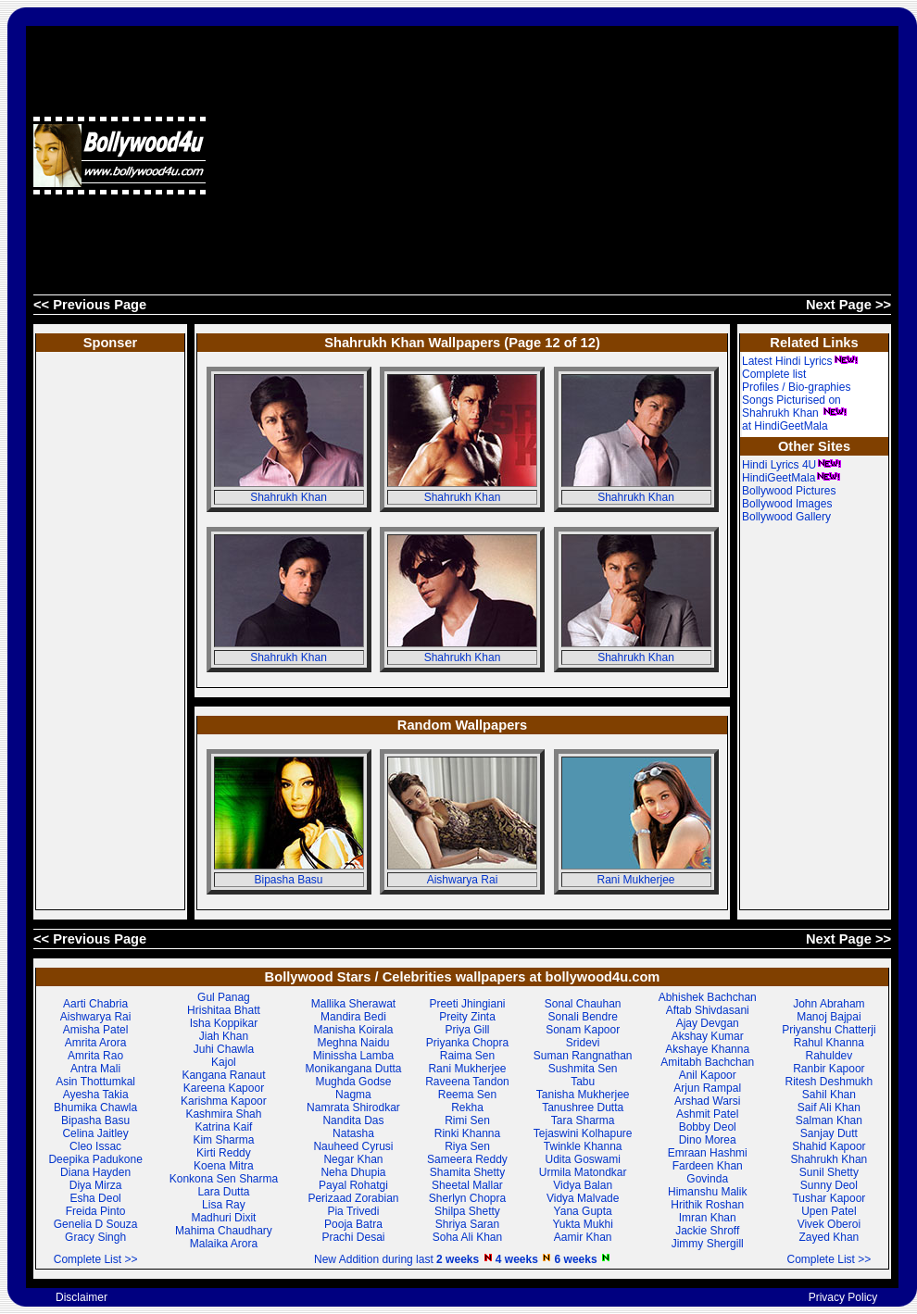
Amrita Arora (96, 1042)
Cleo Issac (95, 1146)
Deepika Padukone (95, 1159)
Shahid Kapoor (828, 1146)
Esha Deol (94, 1198)
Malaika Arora (224, 1243)
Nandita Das (352, 1120)
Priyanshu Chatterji (828, 1029)
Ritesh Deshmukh (829, 1081)
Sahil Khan (829, 1094)
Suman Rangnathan (583, 1055)
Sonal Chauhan (583, 1003)
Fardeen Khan (707, 1165)
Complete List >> (96, 1259)
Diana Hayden (95, 1172)
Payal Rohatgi (353, 1185)
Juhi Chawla (224, 1049)
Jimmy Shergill (708, 1243)
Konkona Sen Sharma (224, 1178)
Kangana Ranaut (223, 1075)
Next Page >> (848, 304)
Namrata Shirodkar (353, 1107)
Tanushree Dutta (582, 1107)
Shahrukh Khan (288, 497)
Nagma (353, 1094)
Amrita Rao (95, 1055)
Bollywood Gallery (786, 516)
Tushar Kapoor (828, 1198)
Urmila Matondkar (583, 1172)
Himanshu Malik (707, 1191)
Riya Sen (467, 1146)
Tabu (583, 1081)
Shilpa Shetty (467, 1211)
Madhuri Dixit (223, 1217)
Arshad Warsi (707, 1101)
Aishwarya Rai (462, 879)
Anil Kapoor (707, 1075)
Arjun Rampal (707, 1088)
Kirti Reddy (223, 1152)
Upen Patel (828, 1211)
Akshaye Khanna (707, 1049)
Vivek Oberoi (829, 1224)
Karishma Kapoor (224, 1101)
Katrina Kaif (223, 1126)
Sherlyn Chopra (467, 1198)
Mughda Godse (353, 1081)
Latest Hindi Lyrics (800, 361)
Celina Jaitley (95, 1133)
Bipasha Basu (288, 879)
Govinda (707, 1178)
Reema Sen (467, 1094)
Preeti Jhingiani (467, 1003)
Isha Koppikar (224, 1023)
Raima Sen (467, 1055)
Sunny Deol (829, 1185)
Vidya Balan (582, 1185)
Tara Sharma (583, 1120)
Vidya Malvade (583, 1198)
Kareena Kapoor (223, 1088)
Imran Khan (707, 1217)
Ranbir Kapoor (828, 1068)
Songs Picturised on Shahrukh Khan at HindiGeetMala (795, 413)
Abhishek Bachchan (708, 997)
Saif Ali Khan (829, 1107)
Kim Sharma (223, 1139)
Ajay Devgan (707, 1023)
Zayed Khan (829, 1237)
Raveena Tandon (467, 1081)
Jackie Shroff (707, 1230)
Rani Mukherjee (635, 879)
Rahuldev (829, 1055)
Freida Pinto (96, 1211)
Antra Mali (95, 1068)
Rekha (467, 1107)
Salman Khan (829, 1120)
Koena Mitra (224, 1165)
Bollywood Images (787, 503)
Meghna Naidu (353, 1042)
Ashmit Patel (707, 1114)
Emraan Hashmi (707, 1152)
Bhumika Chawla (95, 1107)
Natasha (353, 1133)
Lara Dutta (223, 1191)
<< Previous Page (89, 304)
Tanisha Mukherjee (583, 1094)
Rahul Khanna (829, 1042)
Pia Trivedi (353, 1211)
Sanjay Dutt (829, 1133)
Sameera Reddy (467, 1159)
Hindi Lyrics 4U (792, 464)
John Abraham (828, 1003)
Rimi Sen (467, 1120)
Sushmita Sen (583, 1068)
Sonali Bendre (582, 1016)
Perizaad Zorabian (353, 1198)
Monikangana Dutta (353, 1068)
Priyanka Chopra (467, 1042)
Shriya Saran (467, 1224)
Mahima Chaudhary (223, 1230)
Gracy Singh (95, 1237)
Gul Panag (223, 997)
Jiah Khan (223, 1036)
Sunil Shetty (829, 1172)
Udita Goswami (583, 1159)
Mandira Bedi (353, 1016)
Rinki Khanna (467, 1133)
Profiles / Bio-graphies (796, 387)
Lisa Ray (223, 1204)
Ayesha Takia (96, 1094)
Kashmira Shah (223, 1114)
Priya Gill (467, 1029)
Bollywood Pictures (788, 490)
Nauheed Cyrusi (353, 1146)
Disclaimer (81, 1297)
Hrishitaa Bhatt (223, 1010)
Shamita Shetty (467, 1172)
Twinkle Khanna (583, 1146)
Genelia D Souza (96, 1224)
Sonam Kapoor (583, 1029)
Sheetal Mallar (467, 1185)
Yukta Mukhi (582, 1224)
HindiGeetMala (791, 477)
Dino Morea (707, 1139)
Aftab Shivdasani (707, 1010)
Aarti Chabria (95, 1003)
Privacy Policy (843, 1297)
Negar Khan (353, 1159)
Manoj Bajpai (828, 1016)
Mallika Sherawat (353, 1003)
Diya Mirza (95, 1185)
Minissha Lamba (353, 1055)
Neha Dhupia (352, 1172)
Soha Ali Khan (467, 1237)
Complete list (774, 374)
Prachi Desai (352, 1237)
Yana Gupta (583, 1211)
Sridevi (583, 1042)
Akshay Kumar (708, 1036)
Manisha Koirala (353, 1029)
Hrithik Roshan (707, 1204)
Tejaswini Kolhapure (583, 1133)
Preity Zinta (467, 1016)
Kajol (223, 1062)
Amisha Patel (96, 1029)
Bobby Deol (707, 1126)
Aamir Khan (583, 1237)
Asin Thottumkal (95, 1081)
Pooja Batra (353, 1224)
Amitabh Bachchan (707, 1062)
